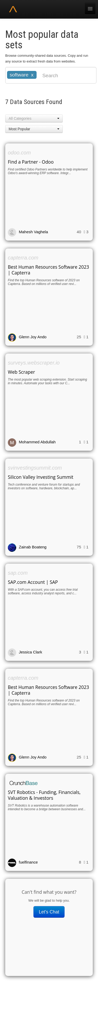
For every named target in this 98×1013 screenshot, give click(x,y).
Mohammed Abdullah (37, 442)
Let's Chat (49, 912)
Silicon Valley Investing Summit (40, 477)
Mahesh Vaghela (33, 232)
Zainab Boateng (33, 547)
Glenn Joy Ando (33, 337)
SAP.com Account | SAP (33, 582)
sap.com (18, 573)
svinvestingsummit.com (35, 468)
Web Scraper (21, 372)
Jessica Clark (30, 652)
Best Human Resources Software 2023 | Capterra (48, 270)
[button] (34, 118)
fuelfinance (28, 862)
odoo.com (19, 152)
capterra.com (23, 258)
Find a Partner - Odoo (31, 162)
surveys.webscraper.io (34, 363)
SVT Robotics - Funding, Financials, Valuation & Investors (44, 795)
